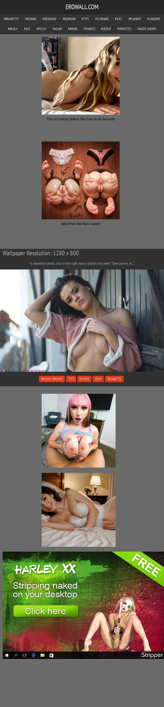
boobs (84, 379)
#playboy (135, 19)
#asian (57, 29)
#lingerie (153, 19)
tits (71, 379)
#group (106, 29)
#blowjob (69, 19)
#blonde (31, 19)
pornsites (124, 29)
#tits (85, 19)
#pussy (42, 29)
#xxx (118, 19)
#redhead (49, 19)
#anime (73, 29)
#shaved (89, 29)
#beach (13, 29)
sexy (98, 379)
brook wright (52, 379)
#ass (27, 29)
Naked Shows (147, 29)
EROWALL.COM (82, 7)
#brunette (11, 19)
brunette (114, 379)
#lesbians (102, 19)
